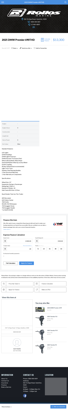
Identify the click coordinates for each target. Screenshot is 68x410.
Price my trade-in (27, 246)
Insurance (4, 383)
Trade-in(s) (6, 246)
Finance (4, 386)
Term (39, 246)
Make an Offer (43, 290)
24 (44, 249)
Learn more (7, 230)
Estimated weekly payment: (11, 254)
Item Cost (6, 238)
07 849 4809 (35, 24)
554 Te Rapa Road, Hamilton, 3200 (35, 19)
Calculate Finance (47, 39)
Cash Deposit (39, 238)
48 (55, 249)
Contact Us (5, 381)
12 (38, 249)
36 (49, 249)
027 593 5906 (17, 351)
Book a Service (6, 388)
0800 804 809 (35, 22)
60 (61, 249)
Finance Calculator (44, 284)
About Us (4, 379)
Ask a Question (58, 407)
